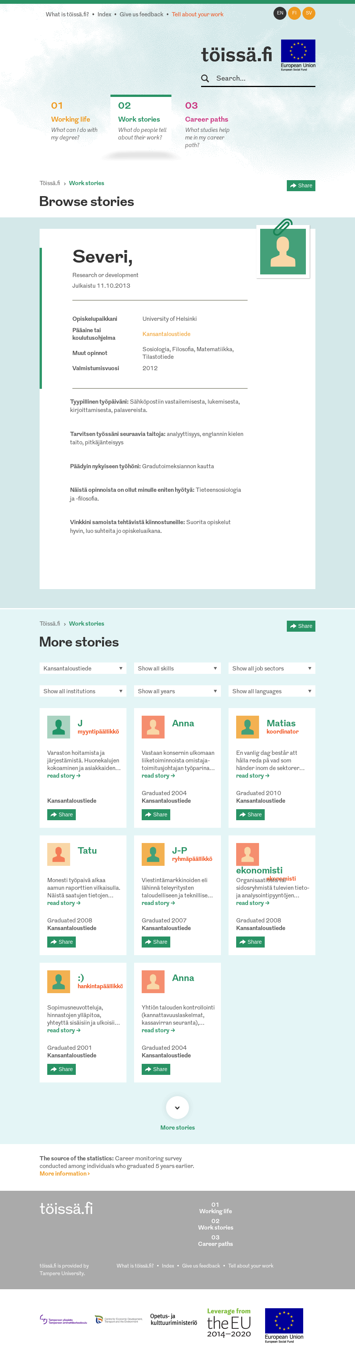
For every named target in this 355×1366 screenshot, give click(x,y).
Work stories (86, 184)
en (280, 13)
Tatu (87, 851)
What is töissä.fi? (67, 15)
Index (104, 15)
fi (294, 13)
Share (305, 185)
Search (209, 79)
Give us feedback (141, 15)
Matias (281, 724)
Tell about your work (198, 15)
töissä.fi (237, 56)
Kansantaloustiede (166, 335)
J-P (179, 851)
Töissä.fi (50, 184)
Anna (183, 724)
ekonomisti (259, 871)
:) (81, 978)
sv (309, 13)
